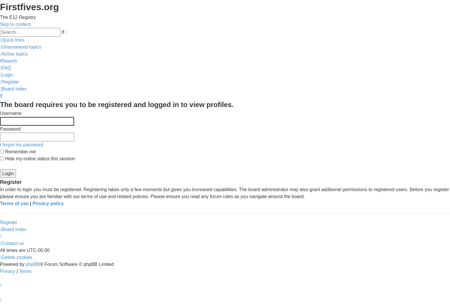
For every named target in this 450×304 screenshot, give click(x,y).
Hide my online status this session (37, 158)
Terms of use (14, 203)
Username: (11, 113)
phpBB (33, 264)
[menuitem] (20, 47)
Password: (11, 129)
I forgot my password (21, 144)
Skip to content (15, 24)
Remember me (18, 151)
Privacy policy (48, 203)
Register (8, 222)
